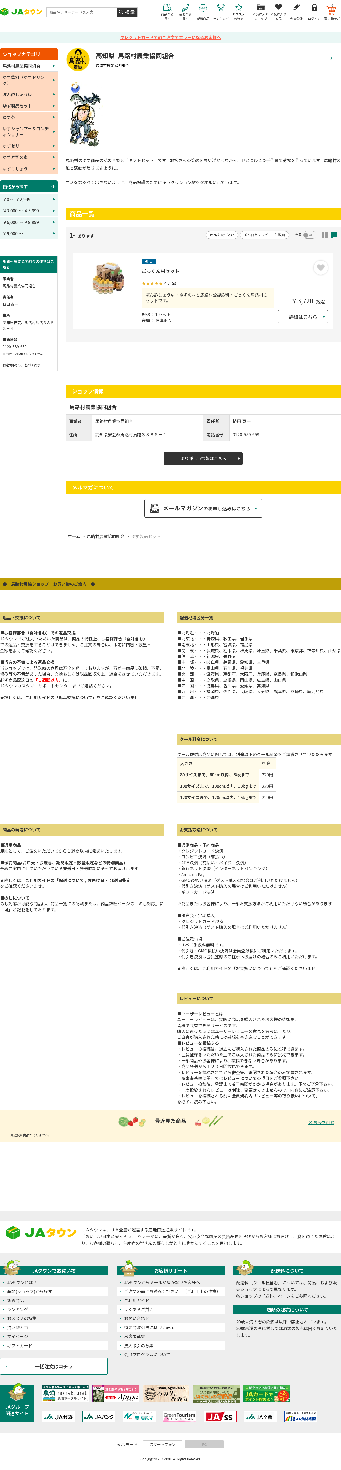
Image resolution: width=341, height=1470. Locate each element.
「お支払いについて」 (253, 968)
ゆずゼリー (13, 146)
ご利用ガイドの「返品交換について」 (61, 697)
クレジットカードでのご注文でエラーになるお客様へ (170, 37)
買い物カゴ (17, 1327)
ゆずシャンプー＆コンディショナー (26, 131)
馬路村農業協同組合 (106, 536)
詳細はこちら (303, 316)
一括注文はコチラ (54, 1366)
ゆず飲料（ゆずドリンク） (24, 80)
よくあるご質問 (138, 1309)
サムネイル (325, 235)
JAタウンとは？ (22, 1282)
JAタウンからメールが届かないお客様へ (162, 1282)
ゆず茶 (9, 117)
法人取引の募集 (138, 1345)
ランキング (17, 1309)
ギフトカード (19, 1345)
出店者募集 (134, 1336)
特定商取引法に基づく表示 (21, 365)
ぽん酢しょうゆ (17, 94)
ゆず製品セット (146, 536)
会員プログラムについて (147, 1354)
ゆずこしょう (15, 168)
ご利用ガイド (136, 1300)
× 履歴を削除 (321, 1122)
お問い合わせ (136, 1318)
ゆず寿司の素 (15, 157)
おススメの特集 (21, 1318)
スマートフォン (162, 1444)
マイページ (17, 1336)
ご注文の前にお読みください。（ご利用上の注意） (172, 1291)
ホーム (74, 536)
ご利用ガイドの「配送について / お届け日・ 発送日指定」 (80, 880)
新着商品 (15, 1300)
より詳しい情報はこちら (203, 458)
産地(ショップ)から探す (29, 1291)
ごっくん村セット (160, 270)
